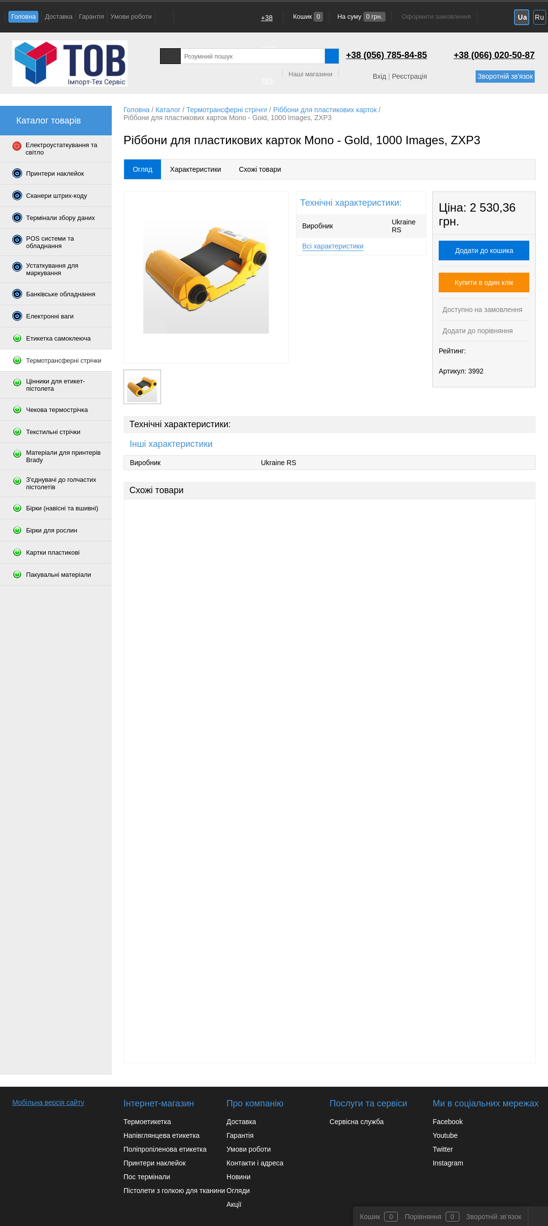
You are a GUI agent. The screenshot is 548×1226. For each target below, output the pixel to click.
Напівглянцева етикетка (162, 1135)
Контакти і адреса (254, 1163)
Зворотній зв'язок (505, 76)
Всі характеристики (333, 246)
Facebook (448, 1122)
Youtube (445, 1135)
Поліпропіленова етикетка (165, 1149)
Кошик (307, 16)
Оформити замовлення (436, 16)
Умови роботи (131, 16)
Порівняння (423, 1217)
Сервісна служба (356, 1122)
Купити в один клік (484, 282)
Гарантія (91, 16)
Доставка (58, 16)
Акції (233, 1204)
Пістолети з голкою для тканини (174, 1191)
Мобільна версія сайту (48, 1102)
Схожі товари (260, 169)
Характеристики (195, 169)
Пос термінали (147, 1177)
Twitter (443, 1149)
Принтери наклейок (155, 1163)
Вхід (379, 76)
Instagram (448, 1163)
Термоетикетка (147, 1122)
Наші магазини (310, 74)
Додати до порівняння (477, 331)
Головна (23, 16)
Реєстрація (409, 76)
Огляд (143, 169)
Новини (238, 1177)
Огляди (238, 1191)
